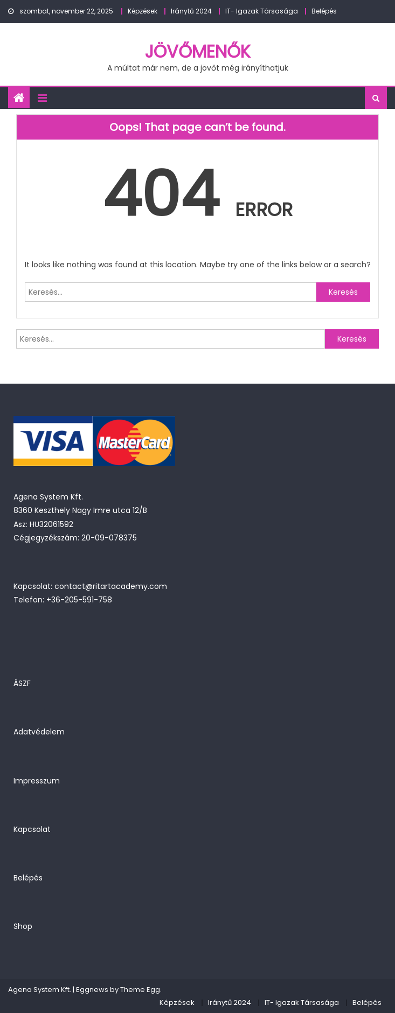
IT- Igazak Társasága (261, 11)
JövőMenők (198, 51)
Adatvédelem (39, 731)
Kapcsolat (32, 829)
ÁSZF (22, 683)
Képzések (142, 11)
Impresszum (36, 780)
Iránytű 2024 (191, 11)
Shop (22, 926)
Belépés (324, 11)
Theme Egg (140, 989)
